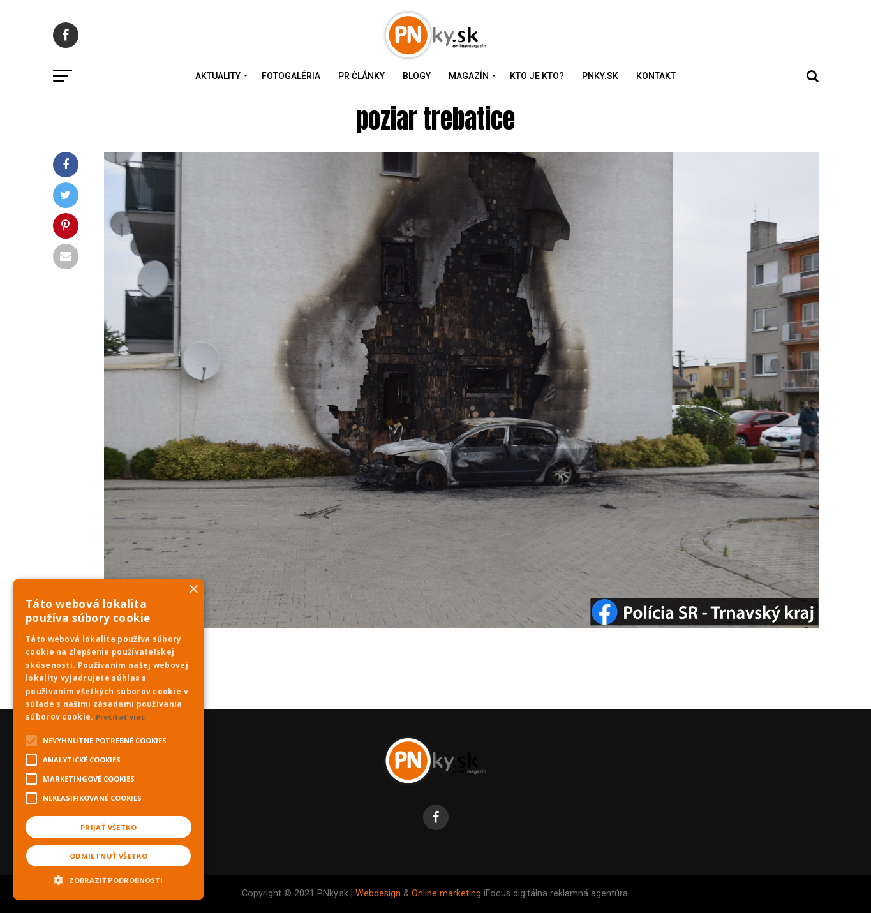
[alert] (108, 739)
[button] (108, 878)
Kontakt (656, 76)
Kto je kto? (537, 76)
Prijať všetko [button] (108, 827)
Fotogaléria (291, 76)
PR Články (361, 76)
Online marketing (446, 893)
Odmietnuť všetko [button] (108, 856)
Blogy (417, 76)
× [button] (193, 590)
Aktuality (218, 76)
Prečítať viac (120, 717)
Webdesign (378, 893)
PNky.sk (600, 76)
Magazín (469, 76)
